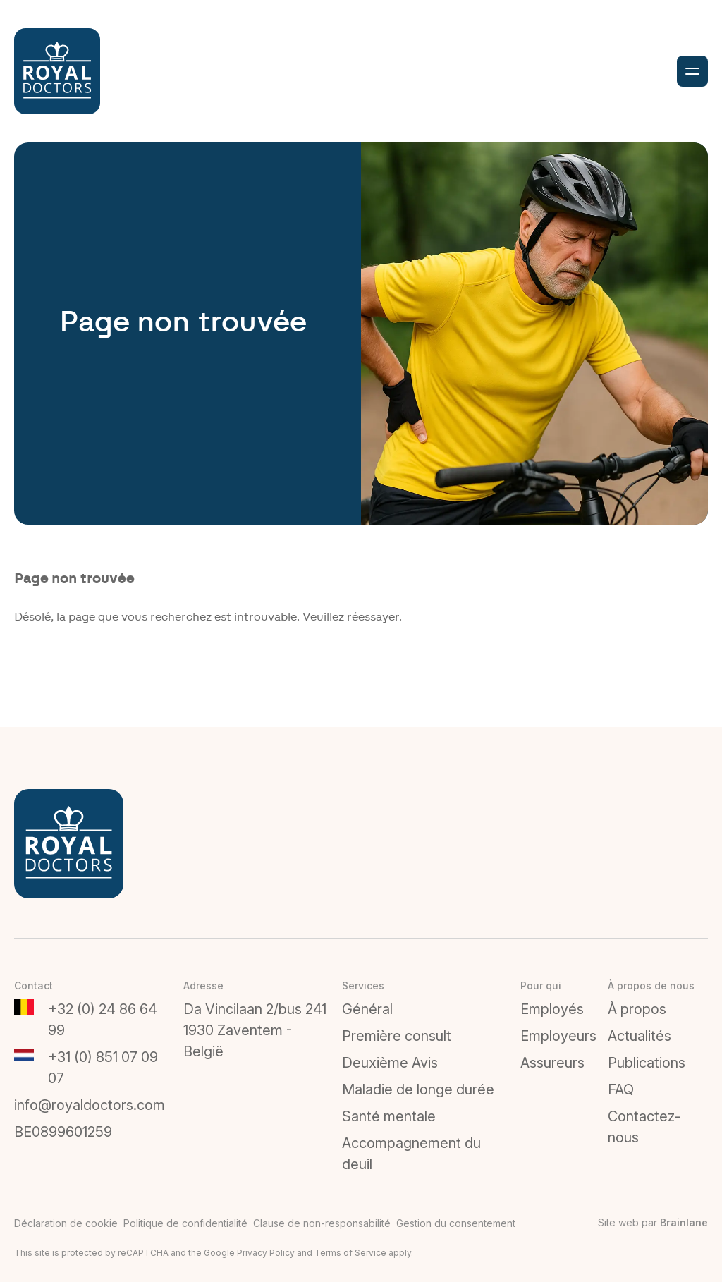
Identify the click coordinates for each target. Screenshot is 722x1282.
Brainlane (684, 1222)
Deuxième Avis (390, 1062)
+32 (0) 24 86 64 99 (102, 1020)
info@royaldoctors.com (89, 1105)
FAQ (621, 1089)
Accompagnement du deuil (411, 1154)
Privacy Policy (266, 1252)
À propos (637, 1009)
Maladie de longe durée (418, 1089)
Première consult (396, 1035)
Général (367, 1009)
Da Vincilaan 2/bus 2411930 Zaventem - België (254, 1030)
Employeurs (558, 1035)
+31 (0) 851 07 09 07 (103, 1068)
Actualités (639, 1035)
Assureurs (552, 1062)
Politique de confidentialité (185, 1223)
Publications (646, 1062)
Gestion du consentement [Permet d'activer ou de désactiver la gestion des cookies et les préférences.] (455, 1223)
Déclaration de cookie (66, 1223)
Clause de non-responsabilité (322, 1223)
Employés (552, 1009)
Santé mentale (389, 1116)
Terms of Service (350, 1252)
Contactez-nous (644, 1127)
